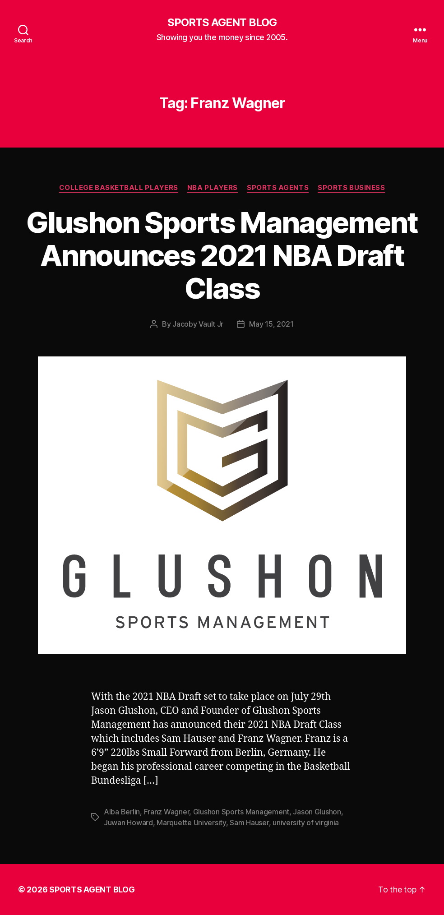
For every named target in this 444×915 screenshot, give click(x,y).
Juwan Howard (128, 822)
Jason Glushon (317, 811)
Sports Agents (278, 188)
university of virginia (306, 822)
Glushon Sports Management (241, 811)
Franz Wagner (167, 811)
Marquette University (191, 822)
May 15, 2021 (271, 323)
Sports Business (351, 188)
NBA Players (212, 188)
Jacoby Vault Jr (197, 323)
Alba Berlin (122, 811)
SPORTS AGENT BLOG (222, 22)
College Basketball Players (118, 188)
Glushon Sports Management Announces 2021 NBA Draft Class (222, 255)
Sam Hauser (249, 822)
